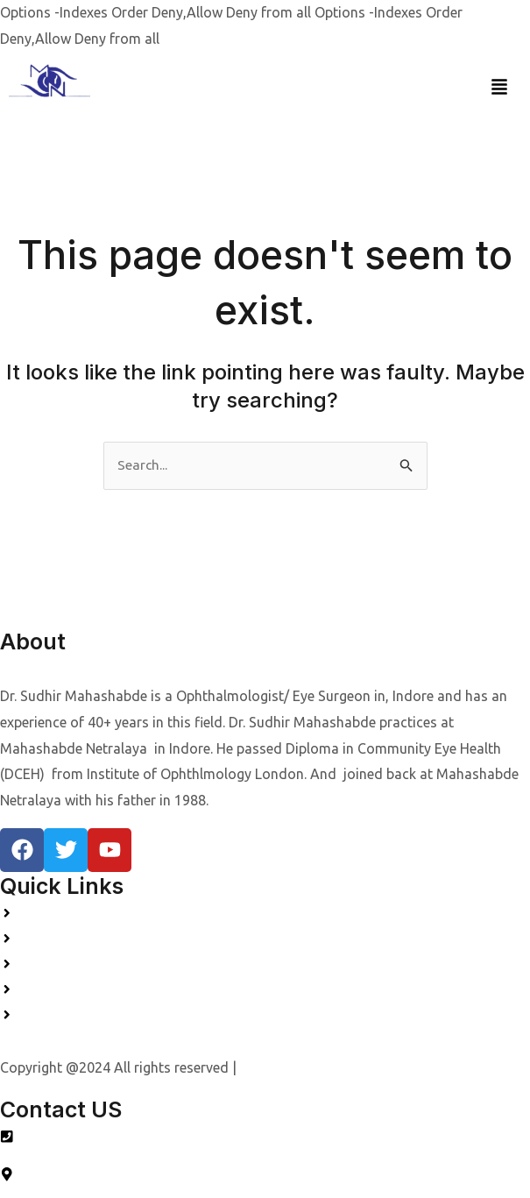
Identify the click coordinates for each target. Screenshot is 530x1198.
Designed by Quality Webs (321, 1064)
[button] (499, 87)
